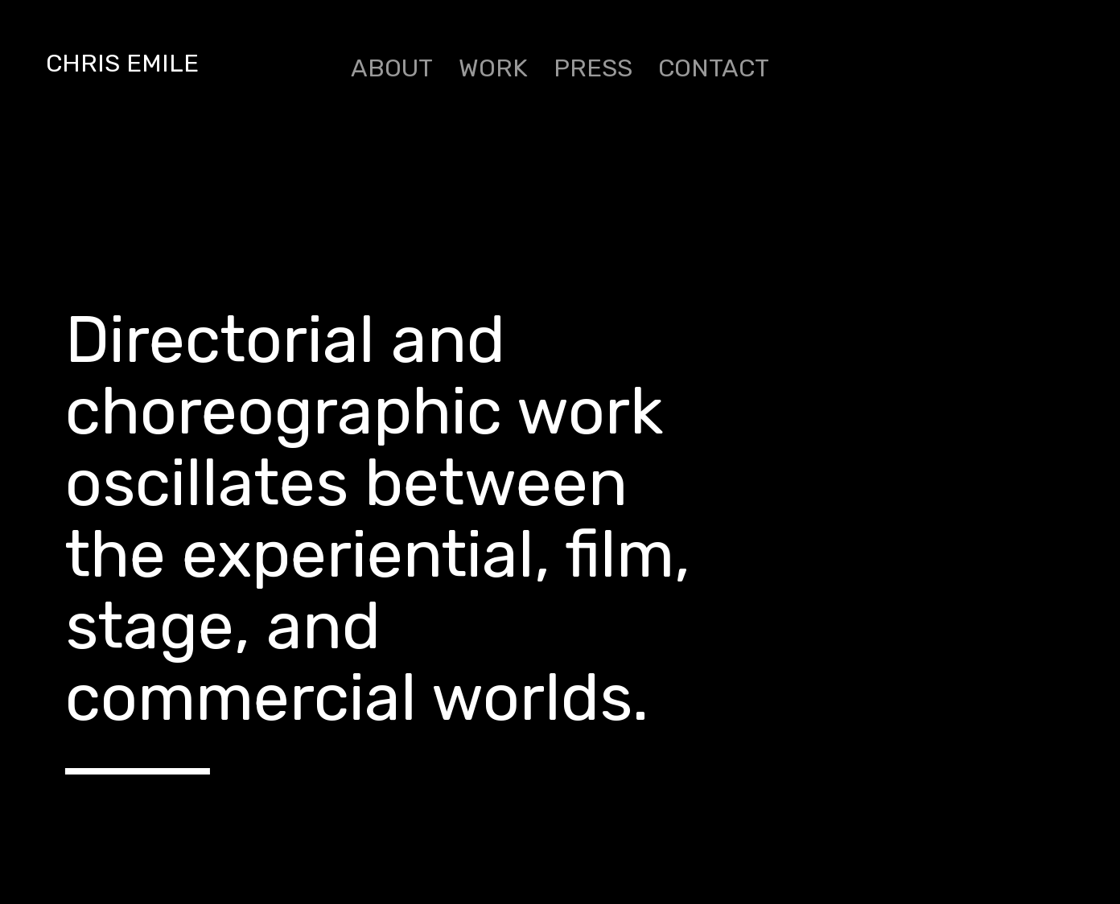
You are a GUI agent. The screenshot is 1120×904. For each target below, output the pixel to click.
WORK (493, 68)
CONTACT (713, 68)
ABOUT (392, 68)
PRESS (593, 68)
